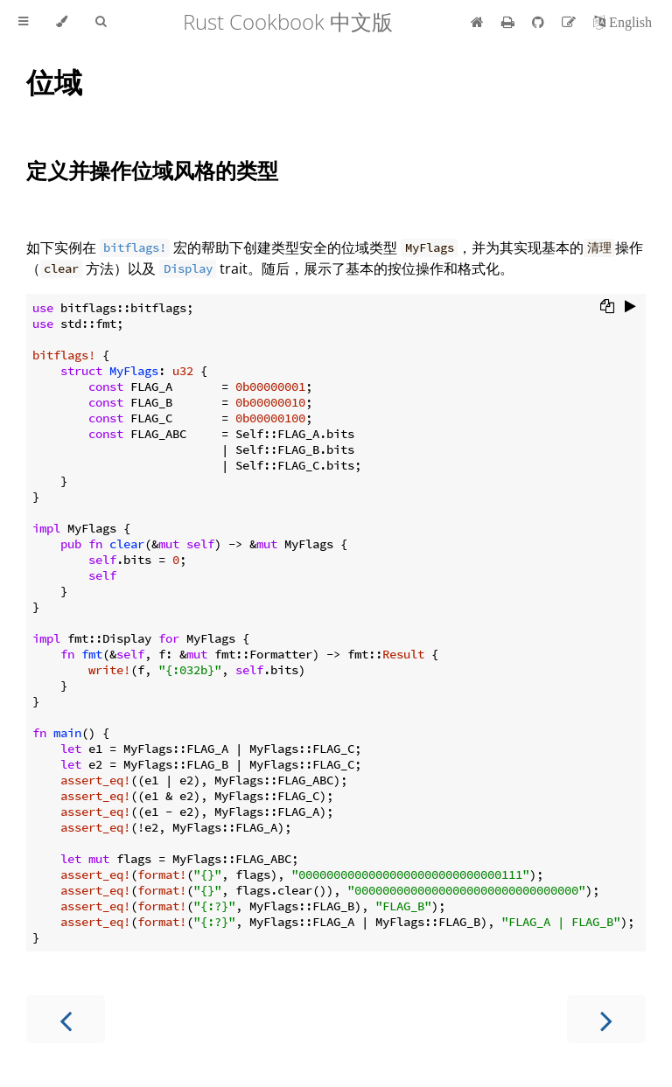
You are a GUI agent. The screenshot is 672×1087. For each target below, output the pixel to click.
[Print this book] (509, 21)
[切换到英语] (622, 21)
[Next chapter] (606, 1019)
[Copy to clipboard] (607, 308)
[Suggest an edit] (570, 21)
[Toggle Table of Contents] (23, 22)
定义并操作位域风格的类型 (152, 170)
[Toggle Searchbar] (100, 22)
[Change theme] (61, 22)
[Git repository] (540, 21)
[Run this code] (630, 308)
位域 (54, 82)
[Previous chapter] (65, 1019)
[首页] (477, 21)
